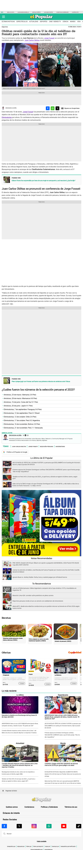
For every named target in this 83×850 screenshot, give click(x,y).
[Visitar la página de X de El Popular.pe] (19, 826)
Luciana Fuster (48, 12)
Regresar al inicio (9, 791)
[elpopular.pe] (41, 19)
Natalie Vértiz (36, 12)
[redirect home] (41, 800)
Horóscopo (75, 12)
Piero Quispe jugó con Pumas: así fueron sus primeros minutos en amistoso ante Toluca (41, 381)
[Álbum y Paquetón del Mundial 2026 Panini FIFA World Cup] (41, 555)
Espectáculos (21, 21)
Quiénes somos (12, 807)
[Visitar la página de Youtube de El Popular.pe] (63, 826)
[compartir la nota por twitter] (57, 108)
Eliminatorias (7, 117)
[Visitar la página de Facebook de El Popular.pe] (4, 826)
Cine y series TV (55, 21)
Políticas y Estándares (49, 807)
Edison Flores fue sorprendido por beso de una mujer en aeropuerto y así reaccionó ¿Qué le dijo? (43, 180)
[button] (3, 17)
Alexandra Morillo (23, 12)
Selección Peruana (46, 446)
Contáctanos (29, 807)
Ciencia (65, 21)
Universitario (60, 446)
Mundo (72, 21)
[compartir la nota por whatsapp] (53, 108)
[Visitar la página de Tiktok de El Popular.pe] (78, 826)
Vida (79, 21)
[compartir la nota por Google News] (70, 108)
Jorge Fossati (49, 38)
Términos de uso (71, 807)
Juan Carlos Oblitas (32, 40)
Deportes (43, 21)
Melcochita (10, 12)
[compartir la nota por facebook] (48, 108)
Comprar (22, 683)
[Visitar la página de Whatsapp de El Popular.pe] (49, 826)
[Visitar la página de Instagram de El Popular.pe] (34, 826)
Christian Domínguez (62, 12)
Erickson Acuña (9, 108)
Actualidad (33, 21)
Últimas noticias (8, 21)
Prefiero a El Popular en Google (17, 452)
